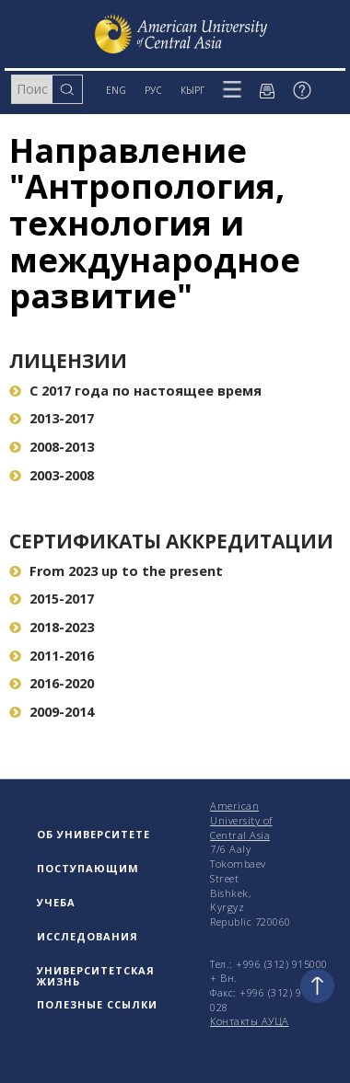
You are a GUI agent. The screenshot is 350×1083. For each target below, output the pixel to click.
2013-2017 (51, 418)
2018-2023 (51, 627)
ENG (116, 90)
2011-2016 (51, 655)
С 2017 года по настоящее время (135, 390)
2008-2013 (51, 446)
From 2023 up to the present (116, 571)
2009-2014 (51, 711)
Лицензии (68, 361)
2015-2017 (51, 598)
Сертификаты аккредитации (171, 541)
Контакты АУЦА (249, 1021)
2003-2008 (51, 475)
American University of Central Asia (241, 820)
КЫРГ (192, 90)
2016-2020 (51, 683)
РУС (153, 90)
